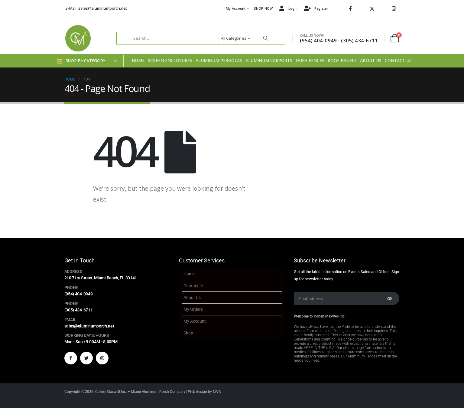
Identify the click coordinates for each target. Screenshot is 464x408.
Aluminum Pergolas (219, 60)
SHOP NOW (263, 8)
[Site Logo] (78, 38)
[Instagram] (394, 8)
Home (138, 60)
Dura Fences (310, 60)
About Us (370, 60)
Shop (188, 333)
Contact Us (398, 60)
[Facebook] (350, 8)
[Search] (265, 38)
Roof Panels (342, 60)
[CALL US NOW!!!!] (338, 38)
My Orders (193, 309)
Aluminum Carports (268, 60)
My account (236, 8)
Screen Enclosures (170, 60)
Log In (288, 9)
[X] (372, 8)
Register (315, 9)
